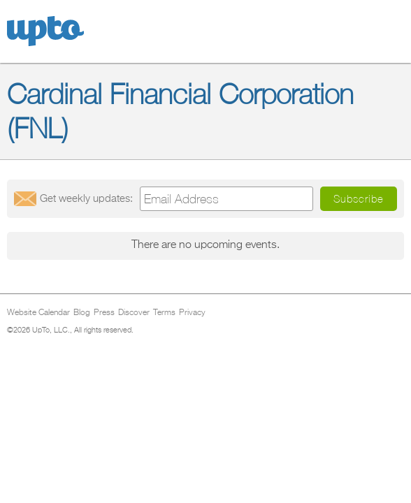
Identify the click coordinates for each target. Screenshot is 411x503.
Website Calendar (38, 313)
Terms (164, 313)
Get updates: (86, 199)
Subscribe (358, 199)
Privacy (192, 313)
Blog (81, 313)
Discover (134, 313)
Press (104, 313)
